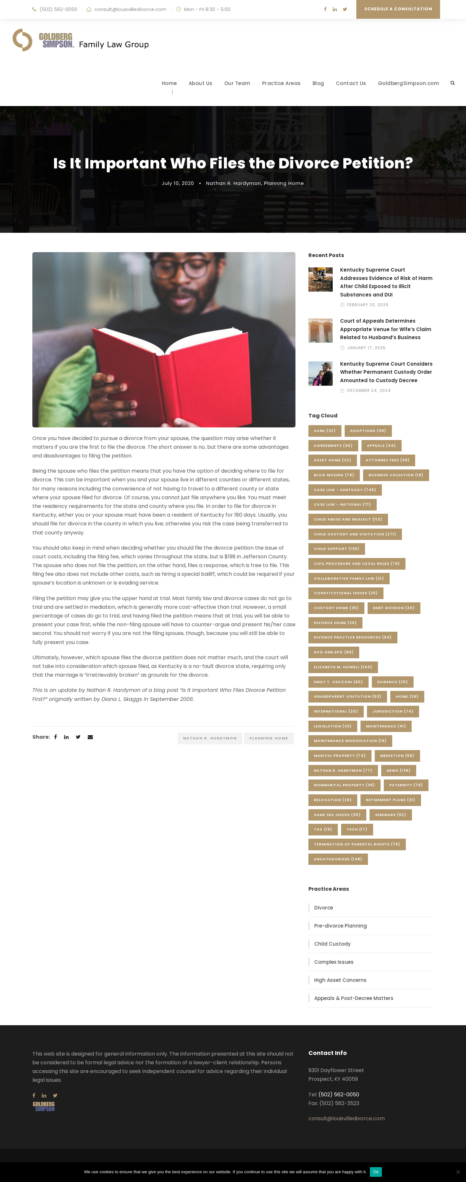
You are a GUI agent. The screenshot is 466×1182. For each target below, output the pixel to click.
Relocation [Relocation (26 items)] (333, 799)
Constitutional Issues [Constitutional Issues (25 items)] (346, 593)
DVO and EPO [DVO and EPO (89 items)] (334, 652)
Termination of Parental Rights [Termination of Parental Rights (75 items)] (357, 844)
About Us (201, 83)
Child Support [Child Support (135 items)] (337, 548)
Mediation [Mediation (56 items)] (397, 755)
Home (169, 83)
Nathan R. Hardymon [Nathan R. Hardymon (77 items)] (343, 770)
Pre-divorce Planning (340, 925)
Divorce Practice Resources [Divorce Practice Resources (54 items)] (353, 637)
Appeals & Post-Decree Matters (354, 998)
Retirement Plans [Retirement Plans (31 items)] (391, 799)
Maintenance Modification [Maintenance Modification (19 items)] (350, 740)
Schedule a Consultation (398, 9)
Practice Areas (281, 83)
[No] (458, 1172)
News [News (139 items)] (399, 770)
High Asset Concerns (340, 980)
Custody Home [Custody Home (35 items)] (336, 607)
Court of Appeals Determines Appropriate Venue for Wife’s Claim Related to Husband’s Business (385, 329)
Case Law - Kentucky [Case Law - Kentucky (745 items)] (345, 489)
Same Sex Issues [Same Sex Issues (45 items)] (337, 814)
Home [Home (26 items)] (407, 696)
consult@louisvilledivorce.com (130, 9)
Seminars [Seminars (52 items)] (390, 814)
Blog (318, 83)
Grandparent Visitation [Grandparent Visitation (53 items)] (348, 696)
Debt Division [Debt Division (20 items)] (394, 607)
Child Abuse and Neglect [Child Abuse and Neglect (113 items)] (348, 519)
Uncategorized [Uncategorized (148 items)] (338, 859)
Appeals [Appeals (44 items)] (381, 445)
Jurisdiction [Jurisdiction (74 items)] (393, 711)
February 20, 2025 (368, 304)
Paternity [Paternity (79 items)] (406, 785)
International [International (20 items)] (336, 711)
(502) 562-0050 (58, 9)
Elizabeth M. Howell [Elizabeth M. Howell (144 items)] (343, 667)
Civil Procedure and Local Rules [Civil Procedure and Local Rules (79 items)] (357, 563)
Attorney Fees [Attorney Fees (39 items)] (388, 460)
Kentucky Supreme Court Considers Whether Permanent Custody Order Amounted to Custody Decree (386, 372)
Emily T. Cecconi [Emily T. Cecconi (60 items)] (338, 681)
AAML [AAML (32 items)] (325, 430)
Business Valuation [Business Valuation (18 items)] (396, 475)
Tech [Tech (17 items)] (357, 829)
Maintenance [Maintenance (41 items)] (386, 726)
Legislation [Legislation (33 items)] (333, 726)
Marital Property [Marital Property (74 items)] (340, 755)
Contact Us (351, 83)
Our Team (237, 83)
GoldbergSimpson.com (408, 83)
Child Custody (332, 943)
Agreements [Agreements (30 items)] (333, 445)
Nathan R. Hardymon (233, 183)
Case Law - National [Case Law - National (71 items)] (342, 504)
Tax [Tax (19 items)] (323, 829)
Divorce (323, 907)
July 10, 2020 (178, 183)
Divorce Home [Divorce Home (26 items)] (335, 622)
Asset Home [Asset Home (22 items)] (332, 460)
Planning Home (284, 183)
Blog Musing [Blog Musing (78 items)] (334, 475)
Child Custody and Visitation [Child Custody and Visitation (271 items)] (355, 534)
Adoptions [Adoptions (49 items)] (368, 430)
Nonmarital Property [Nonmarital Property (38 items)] (344, 785)
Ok (376, 1171)
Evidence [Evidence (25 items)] (392, 681)
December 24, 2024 (369, 390)
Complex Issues (334, 962)
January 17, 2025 (366, 347)
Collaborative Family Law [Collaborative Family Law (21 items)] (349, 578)
